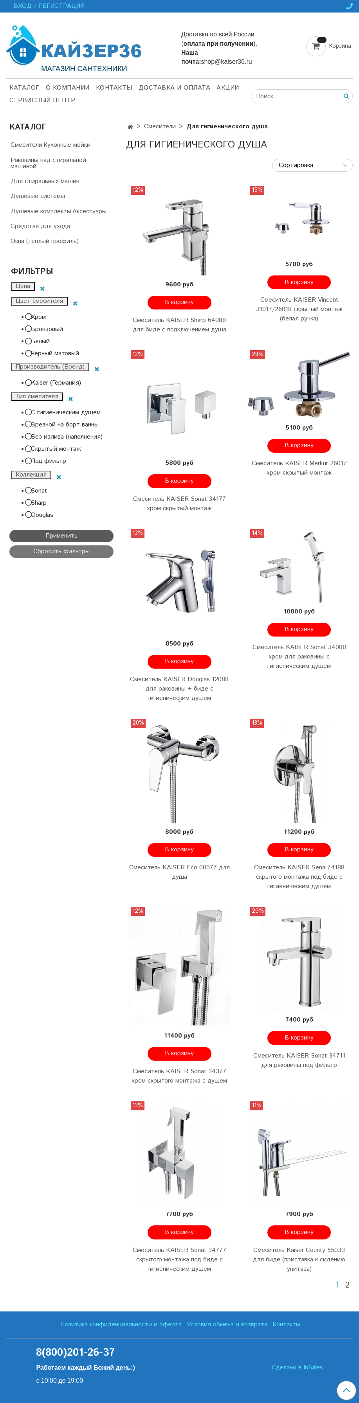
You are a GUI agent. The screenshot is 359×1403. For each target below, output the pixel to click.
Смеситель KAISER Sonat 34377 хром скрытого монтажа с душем (179, 1076)
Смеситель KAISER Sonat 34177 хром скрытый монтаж (179, 504)
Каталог (24, 87)
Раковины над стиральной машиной (48, 163)
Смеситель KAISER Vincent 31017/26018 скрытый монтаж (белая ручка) (299, 309)
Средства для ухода (40, 226)
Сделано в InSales (297, 1368)
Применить (61, 535)
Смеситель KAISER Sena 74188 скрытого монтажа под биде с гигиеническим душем (299, 877)
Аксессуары (89, 211)
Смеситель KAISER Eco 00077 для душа (179, 872)
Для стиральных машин (45, 181)
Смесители (160, 126)
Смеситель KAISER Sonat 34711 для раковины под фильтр (299, 1060)
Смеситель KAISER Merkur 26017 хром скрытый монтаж (299, 468)
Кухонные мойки (66, 144)
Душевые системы (38, 196)
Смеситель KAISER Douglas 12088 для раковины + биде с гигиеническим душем (179, 689)
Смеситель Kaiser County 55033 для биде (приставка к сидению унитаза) (299, 1259)
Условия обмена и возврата (227, 1324)
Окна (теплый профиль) (45, 241)
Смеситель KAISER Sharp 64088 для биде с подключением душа (179, 325)
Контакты (114, 87)
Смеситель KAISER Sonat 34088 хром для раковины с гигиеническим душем (299, 657)
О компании (68, 87)
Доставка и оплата (175, 87)
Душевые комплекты (41, 211)
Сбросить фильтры (61, 551)
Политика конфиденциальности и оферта (121, 1324)
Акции (227, 87)
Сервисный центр (42, 100)
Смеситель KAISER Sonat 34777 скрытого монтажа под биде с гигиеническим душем (179, 1259)
